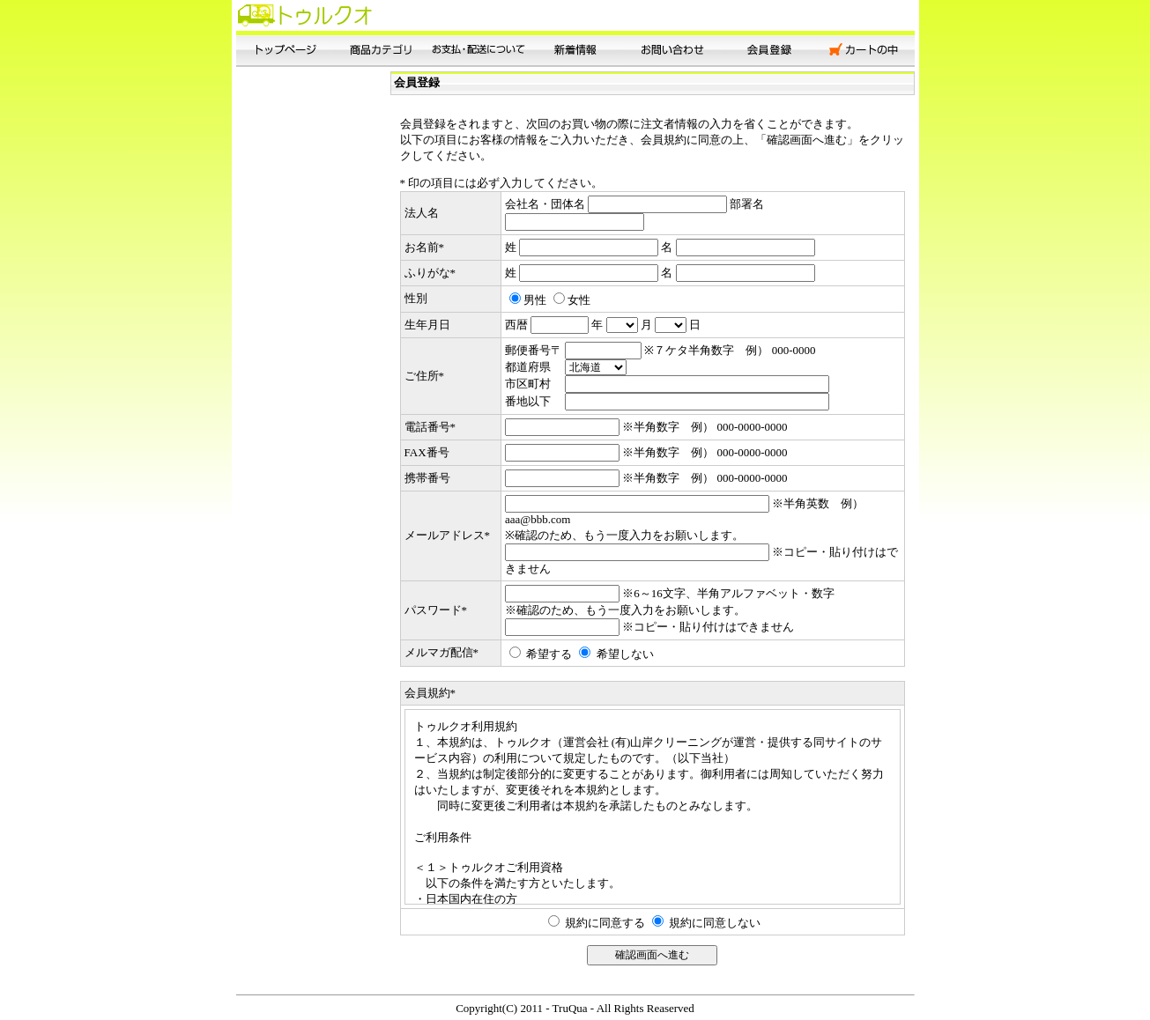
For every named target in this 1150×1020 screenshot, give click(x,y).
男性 (534, 300)
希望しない (625, 654)
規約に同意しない (714, 922)
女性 (579, 300)
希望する (549, 654)
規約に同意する (605, 922)
